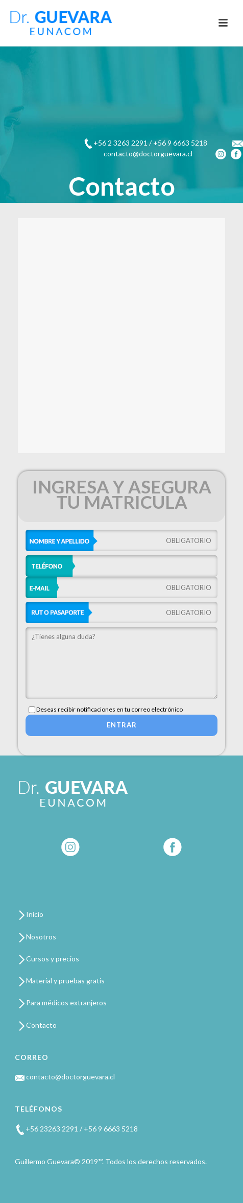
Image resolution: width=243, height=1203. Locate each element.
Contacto (38, 1025)
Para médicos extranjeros (63, 1002)
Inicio (31, 914)
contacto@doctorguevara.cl (65, 1076)
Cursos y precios (49, 958)
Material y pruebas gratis (62, 980)
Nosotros (37, 936)
